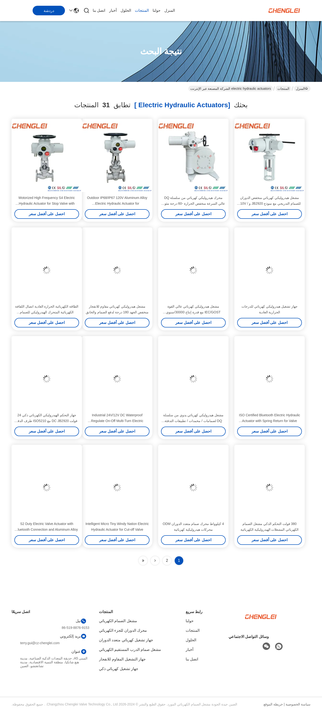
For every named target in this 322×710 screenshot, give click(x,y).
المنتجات (142, 10)
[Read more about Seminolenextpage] (155, 560)
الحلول (126, 10)
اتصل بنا (99, 10)
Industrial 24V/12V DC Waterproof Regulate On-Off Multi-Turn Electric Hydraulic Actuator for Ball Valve (117, 420)
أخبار (113, 10)
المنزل (169, 10)
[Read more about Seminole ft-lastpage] (143, 560)
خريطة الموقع (273, 704)
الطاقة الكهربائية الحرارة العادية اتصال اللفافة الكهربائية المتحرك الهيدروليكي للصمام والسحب (46, 312)
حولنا (157, 10)
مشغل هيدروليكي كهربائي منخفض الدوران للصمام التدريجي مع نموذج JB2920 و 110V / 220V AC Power (269, 203)
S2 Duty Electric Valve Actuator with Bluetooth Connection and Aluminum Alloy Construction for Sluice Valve (47, 529)
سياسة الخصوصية (298, 704)
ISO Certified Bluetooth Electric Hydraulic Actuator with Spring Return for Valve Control (269, 420)
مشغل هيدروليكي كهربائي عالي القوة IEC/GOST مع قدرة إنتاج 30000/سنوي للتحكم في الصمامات (193, 312)
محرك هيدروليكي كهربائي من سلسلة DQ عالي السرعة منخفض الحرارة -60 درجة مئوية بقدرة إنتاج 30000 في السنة (193, 203)
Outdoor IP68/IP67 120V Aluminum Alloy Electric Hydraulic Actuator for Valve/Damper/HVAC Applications (117, 203)
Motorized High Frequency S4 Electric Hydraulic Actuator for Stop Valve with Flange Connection (47, 203)
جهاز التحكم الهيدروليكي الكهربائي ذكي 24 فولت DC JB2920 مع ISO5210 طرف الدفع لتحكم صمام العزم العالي (46, 420)
